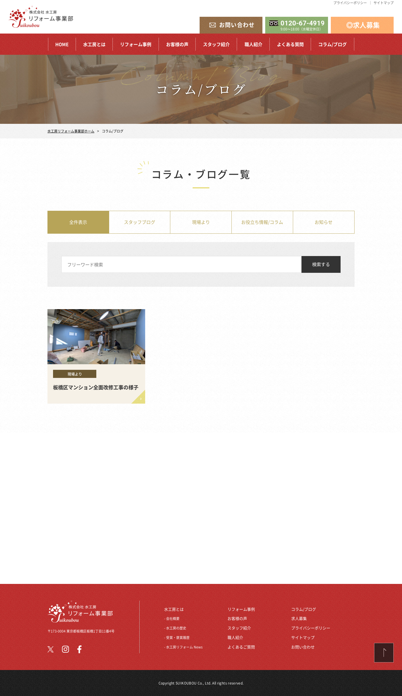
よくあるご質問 (241, 647)
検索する (321, 264)
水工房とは (94, 44)
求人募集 (299, 618)
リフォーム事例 (135, 44)
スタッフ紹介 (216, 44)
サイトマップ (384, 2)
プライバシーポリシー (350, 2)
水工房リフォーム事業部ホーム (70, 131)
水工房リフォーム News (184, 647)
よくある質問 (290, 44)
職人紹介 (253, 44)
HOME (62, 44)
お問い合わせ (303, 647)
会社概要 (173, 618)
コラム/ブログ (332, 44)
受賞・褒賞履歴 (178, 637)
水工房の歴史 (176, 628)
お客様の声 (177, 44)
